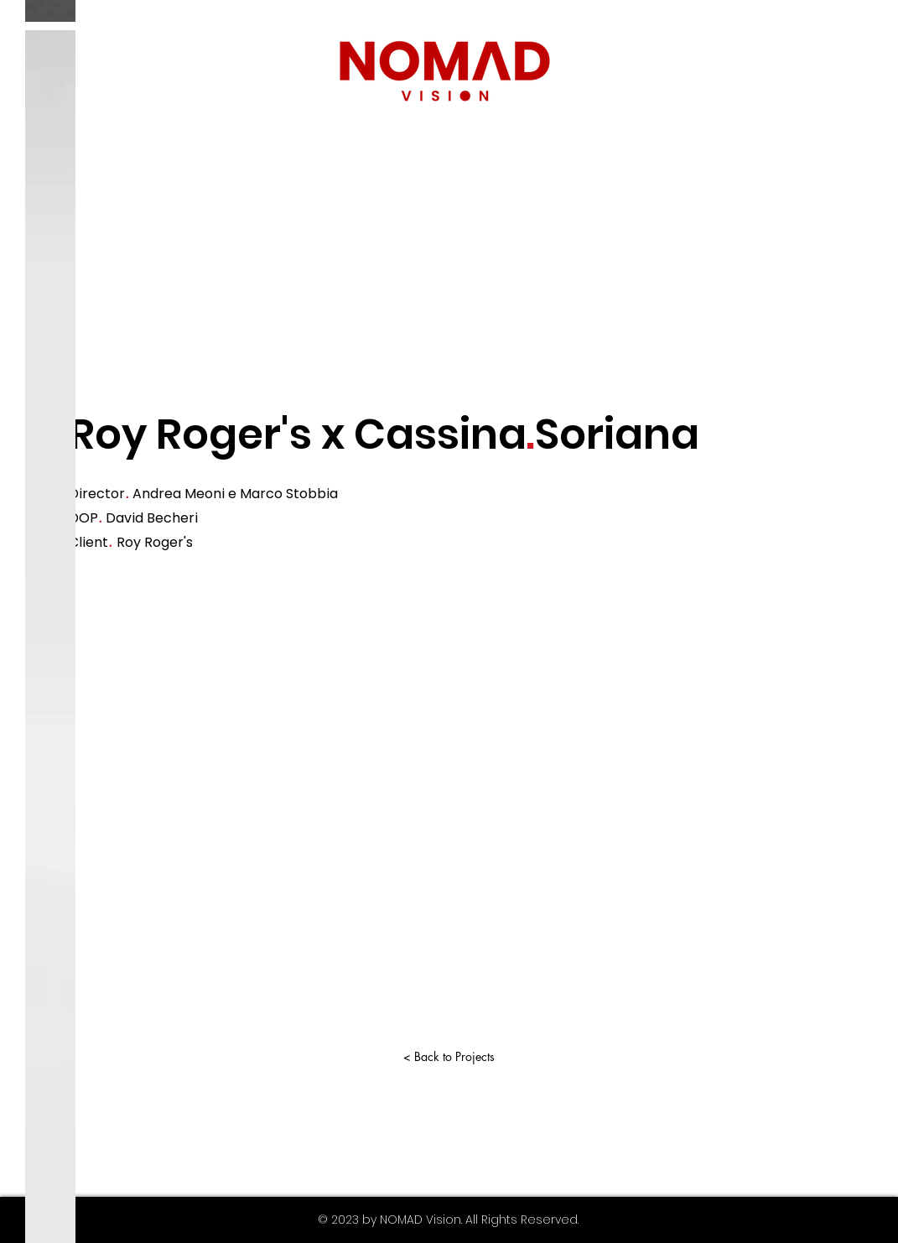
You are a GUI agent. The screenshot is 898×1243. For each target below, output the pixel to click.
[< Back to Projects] (449, 1056)
